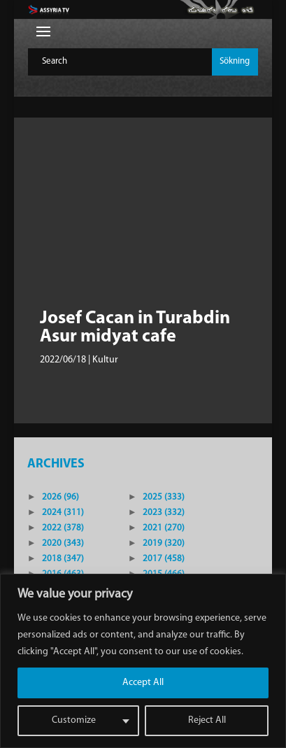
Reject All (207, 720)
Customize (74, 720)
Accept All (143, 682)
